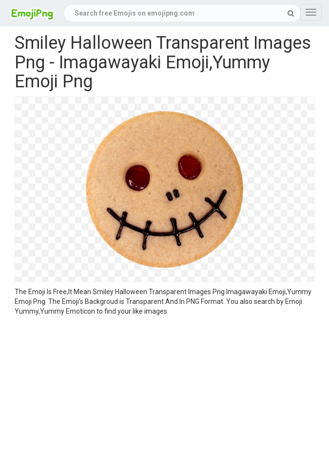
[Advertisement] (164, 389)
